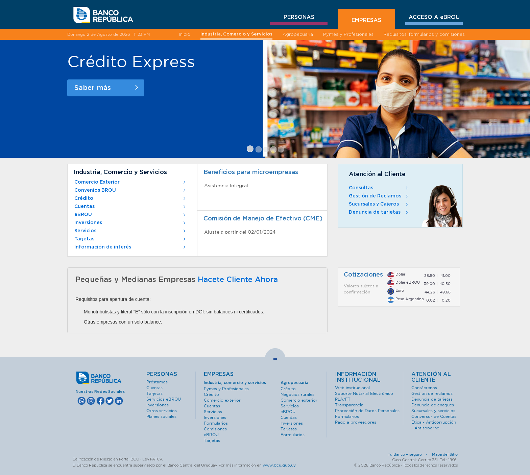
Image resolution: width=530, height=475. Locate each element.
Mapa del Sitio (445, 454)
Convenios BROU (130, 190)
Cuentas (130, 206)
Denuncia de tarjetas (379, 212)
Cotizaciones (363, 275)
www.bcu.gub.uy (279, 465)
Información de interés (130, 247)
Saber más (106, 88)
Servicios (130, 231)
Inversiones (130, 222)
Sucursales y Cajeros (379, 204)
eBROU (130, 214)
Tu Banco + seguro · (409, 454)
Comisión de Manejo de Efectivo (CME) (262, 219)
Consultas (379, 188)
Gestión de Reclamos (379, 196)
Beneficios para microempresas (250, 172)
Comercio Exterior (130, 182)
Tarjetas (130, 239)
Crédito (130, 198)
